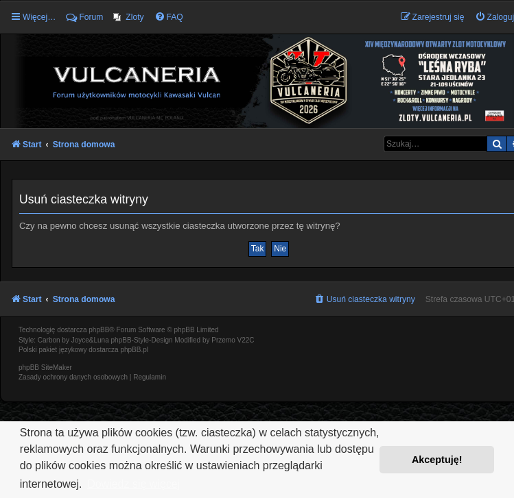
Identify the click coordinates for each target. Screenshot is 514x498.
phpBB (99, 330)
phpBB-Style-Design (142, 340)
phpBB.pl (134, 349)
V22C (246, 340)
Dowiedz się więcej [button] (133, 484)
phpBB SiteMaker (45, 367)
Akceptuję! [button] (437, 459)
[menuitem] (128, 17)
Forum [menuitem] (84, 17)
